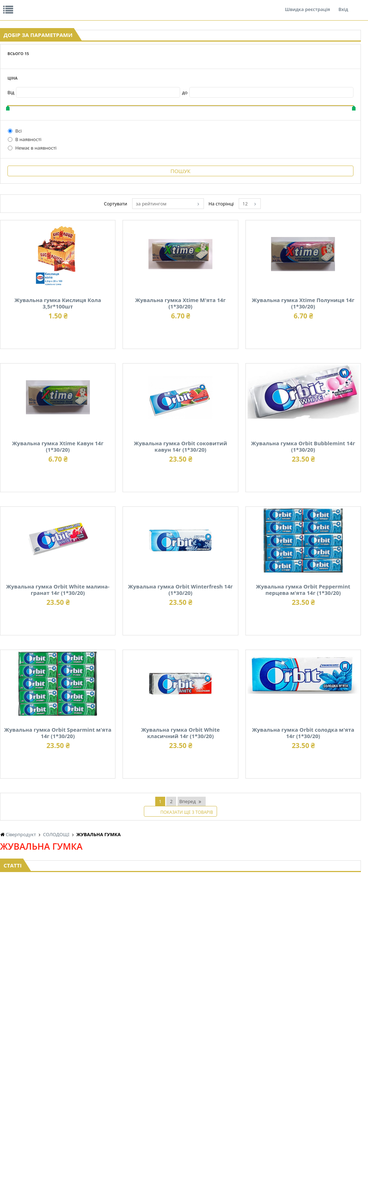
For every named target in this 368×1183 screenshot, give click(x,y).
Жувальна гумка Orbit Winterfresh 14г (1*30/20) (288, 664)
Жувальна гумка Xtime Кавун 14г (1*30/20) (288, 406)
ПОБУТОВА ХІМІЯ (329, 1108)
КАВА (64, 1115)
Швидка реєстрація (307, 5)
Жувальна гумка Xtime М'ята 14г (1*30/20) (288, 286)
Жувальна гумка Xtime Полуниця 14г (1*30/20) (150, 409)
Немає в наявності (32, 203)
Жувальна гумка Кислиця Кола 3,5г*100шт (150, 286)
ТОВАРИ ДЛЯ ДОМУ (281, 1108)
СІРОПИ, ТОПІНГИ (179, 1095)
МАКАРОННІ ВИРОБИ (183, 1115)
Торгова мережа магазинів (180, 1013)
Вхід (343, 5)
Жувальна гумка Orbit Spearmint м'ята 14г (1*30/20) (288, 791)
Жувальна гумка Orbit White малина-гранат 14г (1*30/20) (150, 664)
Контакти (119, 5)
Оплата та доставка (136, 74)
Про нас (16, 5)
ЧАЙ (63, 1108)
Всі (15, 186)
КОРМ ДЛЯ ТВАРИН (180, 1108)
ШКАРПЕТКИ (325, 1101)
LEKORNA (69, 1128)
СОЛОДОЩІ (223, 1122)
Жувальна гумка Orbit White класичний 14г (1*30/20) (150, 918)
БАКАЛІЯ (68, 1122)
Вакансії (83, 5)
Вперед (229, 971)
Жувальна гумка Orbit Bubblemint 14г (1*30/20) (288, 537)
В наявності (25, 194)
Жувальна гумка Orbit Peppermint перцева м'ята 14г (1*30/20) (150, 791)
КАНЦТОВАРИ (326, 1095)
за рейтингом (218, 189)
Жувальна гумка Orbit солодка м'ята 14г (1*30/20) (288, 918)
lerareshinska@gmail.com (58, 1166)
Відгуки (49, 5)
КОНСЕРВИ (172, 1101)
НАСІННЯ (119, 1081)
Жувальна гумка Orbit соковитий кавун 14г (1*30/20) (150, 537)
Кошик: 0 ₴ (328, 75)
